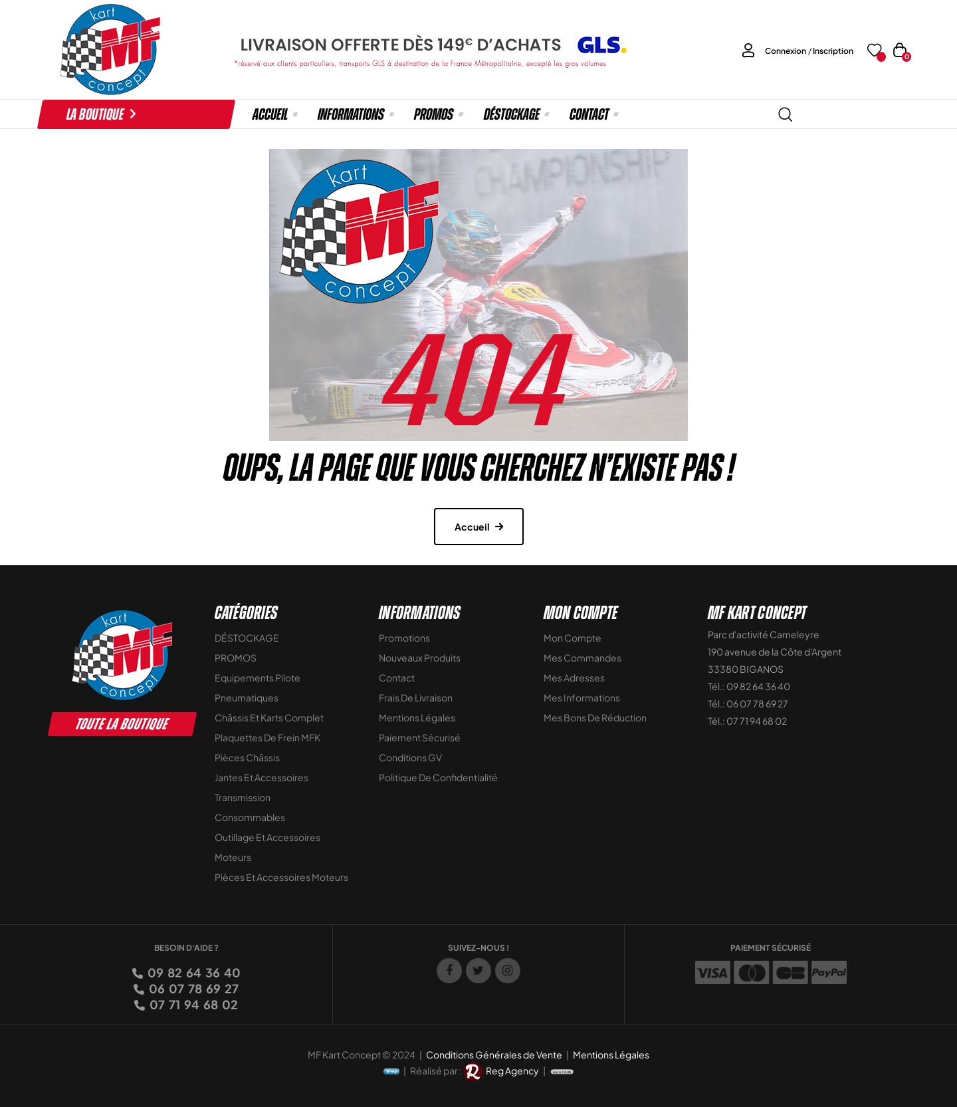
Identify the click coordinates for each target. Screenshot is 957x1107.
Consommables (250, 817)
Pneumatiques (246, 697)
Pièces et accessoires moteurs (281, 877)
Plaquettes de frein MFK (267, 737)
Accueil (472, 527)
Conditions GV (410, 757)
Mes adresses (574, 677)
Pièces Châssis (247, 757)
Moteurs (233, 857)
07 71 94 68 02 (193, 1004)
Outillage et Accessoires (267, 837)
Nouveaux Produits (420, 658)
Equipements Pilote (257, 677)
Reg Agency (512, 1070)
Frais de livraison (416, 697)
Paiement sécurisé (420, 737)
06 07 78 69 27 (193, 988)
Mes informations (582, 697)
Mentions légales (417, 717)
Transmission (242, 797)
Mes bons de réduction (595, 717)
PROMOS (236, 658)
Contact (397, 677)
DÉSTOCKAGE (247, 638)
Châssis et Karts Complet (269, 717)
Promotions (404, 638)
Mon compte (572, 638)
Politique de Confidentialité (438, 777)
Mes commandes (582, 658)
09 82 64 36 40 (193, 972)
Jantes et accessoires (261, 777)
